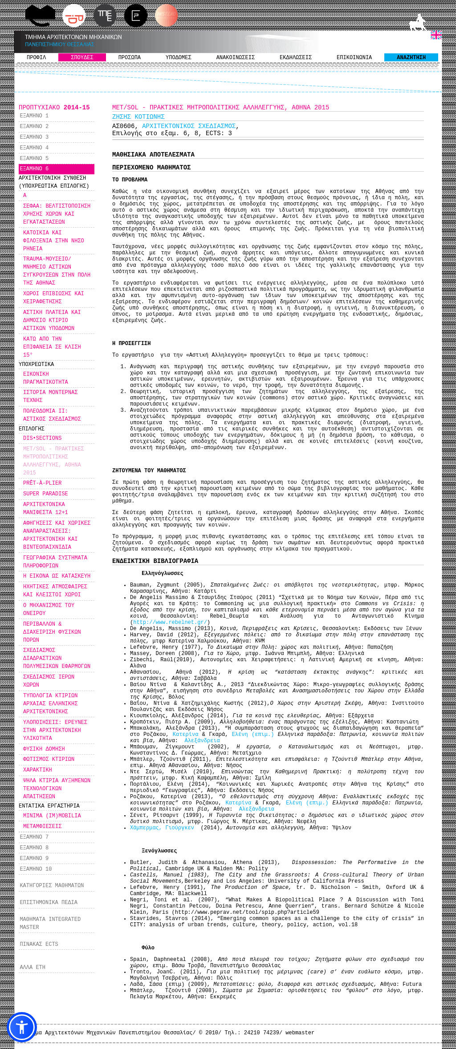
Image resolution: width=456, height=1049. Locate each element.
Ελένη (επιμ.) (255, 734)
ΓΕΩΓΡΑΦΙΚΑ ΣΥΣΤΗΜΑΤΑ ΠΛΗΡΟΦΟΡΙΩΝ (55, 562)
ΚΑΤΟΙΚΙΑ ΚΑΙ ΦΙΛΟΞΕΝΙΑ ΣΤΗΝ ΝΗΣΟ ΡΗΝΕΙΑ (53, 241)
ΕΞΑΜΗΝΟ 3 (34, 137)
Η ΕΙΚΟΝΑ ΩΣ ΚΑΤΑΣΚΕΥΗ (56, 576)
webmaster (299, 1033)
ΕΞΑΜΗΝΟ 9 (34, 859)
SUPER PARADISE (45, 494)
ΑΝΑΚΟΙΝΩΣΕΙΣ (235, 58)
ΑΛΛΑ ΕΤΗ (32, 968)
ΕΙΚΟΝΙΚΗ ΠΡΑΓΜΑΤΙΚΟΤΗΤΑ (45, 378)
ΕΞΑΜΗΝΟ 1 (34, 116)
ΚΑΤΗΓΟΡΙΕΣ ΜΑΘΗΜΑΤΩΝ (52, 886)
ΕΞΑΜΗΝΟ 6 (34, 169)
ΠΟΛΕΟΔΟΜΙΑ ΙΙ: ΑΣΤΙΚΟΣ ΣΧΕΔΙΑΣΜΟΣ (52, 415)
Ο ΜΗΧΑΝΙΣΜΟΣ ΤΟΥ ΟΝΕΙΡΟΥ (48, 610)
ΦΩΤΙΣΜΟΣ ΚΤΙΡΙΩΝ (48, 759)
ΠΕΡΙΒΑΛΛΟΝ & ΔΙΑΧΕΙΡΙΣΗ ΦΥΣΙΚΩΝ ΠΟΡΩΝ (52, 632)
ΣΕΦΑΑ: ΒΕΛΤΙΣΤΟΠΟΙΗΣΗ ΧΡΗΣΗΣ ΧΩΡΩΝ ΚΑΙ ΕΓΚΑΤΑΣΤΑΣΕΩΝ (56, 214)
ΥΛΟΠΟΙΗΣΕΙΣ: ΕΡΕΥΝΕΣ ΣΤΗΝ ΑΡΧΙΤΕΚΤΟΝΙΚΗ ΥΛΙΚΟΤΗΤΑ (55, 730)
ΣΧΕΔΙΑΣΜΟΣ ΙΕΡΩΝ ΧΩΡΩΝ (48, 681)
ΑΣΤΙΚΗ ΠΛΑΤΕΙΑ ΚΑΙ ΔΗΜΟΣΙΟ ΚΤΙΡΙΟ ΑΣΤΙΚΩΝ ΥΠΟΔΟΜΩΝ (52, 320)
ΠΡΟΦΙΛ (36, 58)
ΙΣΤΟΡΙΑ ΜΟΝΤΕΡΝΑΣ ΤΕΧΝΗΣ (50, 397)
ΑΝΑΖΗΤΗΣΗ (411, 58)
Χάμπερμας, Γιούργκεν (163, 828)
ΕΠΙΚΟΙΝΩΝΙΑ (354, 58)
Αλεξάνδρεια (202, 741)
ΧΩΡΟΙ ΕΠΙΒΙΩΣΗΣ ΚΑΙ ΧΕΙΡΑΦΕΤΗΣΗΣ (53, 298)
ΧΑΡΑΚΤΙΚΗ (37, 770)
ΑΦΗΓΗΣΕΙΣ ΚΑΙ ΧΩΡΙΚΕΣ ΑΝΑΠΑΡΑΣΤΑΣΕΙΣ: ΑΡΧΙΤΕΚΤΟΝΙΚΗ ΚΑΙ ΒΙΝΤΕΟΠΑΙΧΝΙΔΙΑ (56, 535)
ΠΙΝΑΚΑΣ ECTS (39, 944)
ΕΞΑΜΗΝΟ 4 (34, 148)
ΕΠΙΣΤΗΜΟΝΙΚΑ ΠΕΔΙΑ (48, 903)
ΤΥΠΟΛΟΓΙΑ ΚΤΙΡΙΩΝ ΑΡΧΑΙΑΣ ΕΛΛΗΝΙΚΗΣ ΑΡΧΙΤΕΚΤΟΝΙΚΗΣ (50, 704)
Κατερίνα (187, 734)
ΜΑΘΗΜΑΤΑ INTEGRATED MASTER (50, 923)
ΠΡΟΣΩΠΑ (129, 58)
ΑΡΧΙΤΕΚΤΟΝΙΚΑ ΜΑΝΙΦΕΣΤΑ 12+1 (45, 509)
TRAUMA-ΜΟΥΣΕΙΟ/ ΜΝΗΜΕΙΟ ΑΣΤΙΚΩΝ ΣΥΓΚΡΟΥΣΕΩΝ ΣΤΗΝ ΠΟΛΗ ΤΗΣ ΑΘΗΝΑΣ (56, 271)
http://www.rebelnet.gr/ (170, 622)
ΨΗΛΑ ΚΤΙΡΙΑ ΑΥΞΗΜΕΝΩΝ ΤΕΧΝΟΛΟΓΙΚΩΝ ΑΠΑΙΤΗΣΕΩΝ (56, 789)
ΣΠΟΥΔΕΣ (82, 58)
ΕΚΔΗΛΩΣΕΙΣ (296, 58)
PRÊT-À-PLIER (42, 483)
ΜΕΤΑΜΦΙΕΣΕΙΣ (42, 827)
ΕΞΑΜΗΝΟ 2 (34, 127)
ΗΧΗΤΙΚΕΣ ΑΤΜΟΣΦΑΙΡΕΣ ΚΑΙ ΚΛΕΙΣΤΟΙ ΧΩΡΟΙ (55, 591)
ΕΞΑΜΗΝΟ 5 (34, 159)
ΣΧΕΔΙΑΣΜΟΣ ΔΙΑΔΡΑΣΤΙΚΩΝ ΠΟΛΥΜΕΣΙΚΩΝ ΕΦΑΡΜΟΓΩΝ (56, 658)
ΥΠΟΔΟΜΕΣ (178, 58)
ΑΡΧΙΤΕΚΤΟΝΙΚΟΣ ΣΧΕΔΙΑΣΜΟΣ (189, 126)
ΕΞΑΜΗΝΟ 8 (34, 848)
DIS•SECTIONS (42, 438)
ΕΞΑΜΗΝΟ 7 (34, 837)
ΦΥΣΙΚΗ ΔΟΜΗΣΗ (44, 749)
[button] (22, 1027)
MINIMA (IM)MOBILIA (52, 816)
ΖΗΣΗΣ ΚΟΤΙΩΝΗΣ (138, 117)
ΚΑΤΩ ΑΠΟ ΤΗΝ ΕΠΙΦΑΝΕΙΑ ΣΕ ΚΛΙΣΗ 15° (52, 347)
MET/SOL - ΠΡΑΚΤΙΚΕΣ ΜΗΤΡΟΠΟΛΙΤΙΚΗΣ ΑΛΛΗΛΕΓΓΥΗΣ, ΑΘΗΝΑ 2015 (53, 461)
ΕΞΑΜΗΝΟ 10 (36, 869)
